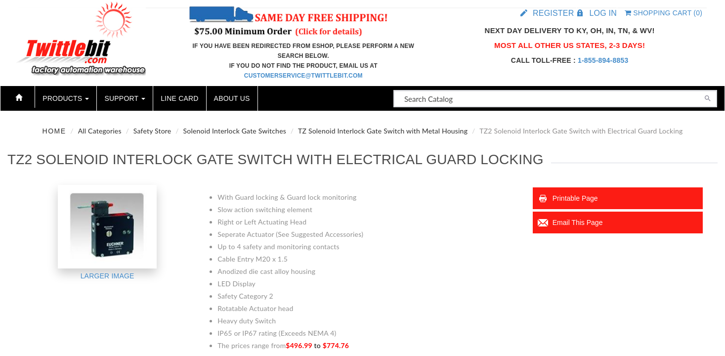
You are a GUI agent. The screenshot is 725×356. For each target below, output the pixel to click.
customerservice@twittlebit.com (303, 75)
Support (124, 98)
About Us (232, 98)
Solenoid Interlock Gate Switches (234, 131)
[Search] (708, 97)
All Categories (100, 131)
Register (553, 13)
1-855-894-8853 (603, 60)
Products (66, 98)
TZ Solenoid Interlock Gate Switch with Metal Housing (383, 131)
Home (54, 131)
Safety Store (152, 131)
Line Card (179, 98)
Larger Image (107, 276)
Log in (602, 13)
